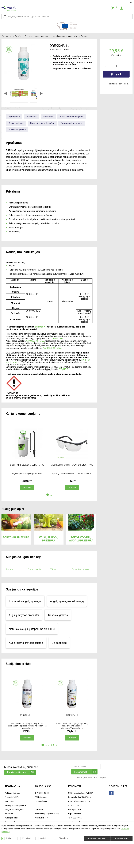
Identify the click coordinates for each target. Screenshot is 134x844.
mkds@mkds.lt (74, 809)
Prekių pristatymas (12, 793)
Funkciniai (24, 838)
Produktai (9, 814)
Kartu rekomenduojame (71, 116)
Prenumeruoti (85, 771)
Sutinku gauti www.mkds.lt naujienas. (89, 777)
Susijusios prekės (17, 129)
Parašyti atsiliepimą (21, 772)
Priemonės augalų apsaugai (38, 36)
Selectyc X (40, 327)
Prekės (19, 36)
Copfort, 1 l (72, 714)
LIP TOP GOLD (56, 338)
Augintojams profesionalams (26, 642)
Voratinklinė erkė (80, 569)
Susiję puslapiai (16, 123)
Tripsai (53, 569)
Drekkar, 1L (86, 36)
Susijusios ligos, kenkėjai (42, 123)
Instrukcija (48, 116)
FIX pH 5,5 (63, 369)
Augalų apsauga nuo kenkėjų (66, 36)
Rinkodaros (61, 838)
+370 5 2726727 (75, 805)
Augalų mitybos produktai (24, 615)
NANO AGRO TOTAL (35, 341)
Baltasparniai (34, 569)
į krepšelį (116, 74)
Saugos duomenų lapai (14, 809)
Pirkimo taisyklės (12, 797)
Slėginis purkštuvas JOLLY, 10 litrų (27, 464)
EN (131, 2)
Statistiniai (42, 838)
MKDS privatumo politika (15, 805)
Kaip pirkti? (9, 801)
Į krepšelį (27, 487)
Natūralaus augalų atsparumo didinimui (32, 628)
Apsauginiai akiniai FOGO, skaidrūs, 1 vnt (72, 464)
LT (126, 2)
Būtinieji (7, 838)
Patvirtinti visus (121, 838)
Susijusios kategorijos (71, 123)
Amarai (9, 569)
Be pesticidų (59, 642)
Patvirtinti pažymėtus (97, 838)
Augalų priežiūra (11, 818)
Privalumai (32, 116)
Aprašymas (14, 116)
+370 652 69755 (75, 818)
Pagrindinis (7, 36)
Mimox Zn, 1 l (27, 714)
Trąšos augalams (58, 615)
